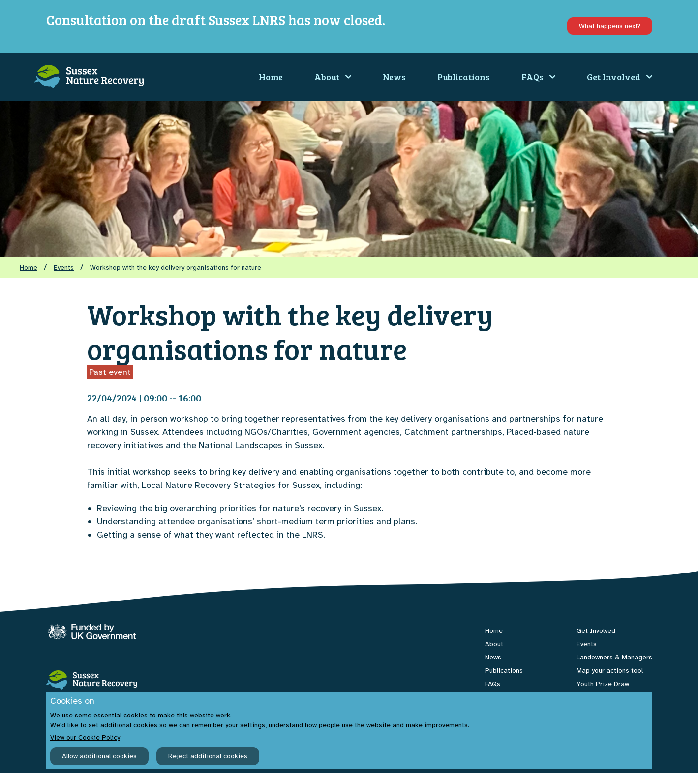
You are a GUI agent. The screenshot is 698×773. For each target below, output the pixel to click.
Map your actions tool (610, 670)
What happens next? (609, 26)
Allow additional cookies (99, 756)
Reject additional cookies (207, 756)
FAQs (538, 77)
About (332, 77)
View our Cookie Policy (85, 737)
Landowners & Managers (614, 657)
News (394, 77)
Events (64, 267)
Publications (463, 77)
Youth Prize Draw (603, 684)
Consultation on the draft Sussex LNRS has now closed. (215, 19)
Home (271, 77)
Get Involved (619, 77)
